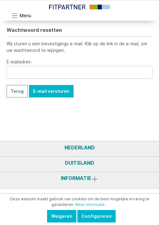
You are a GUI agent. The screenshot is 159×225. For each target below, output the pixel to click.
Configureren (96, 216)
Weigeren (61, 216)
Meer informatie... (91, 204)
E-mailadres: (19, 61)
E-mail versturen (51, 91)
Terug (17, 91)
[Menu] (21, 15)
